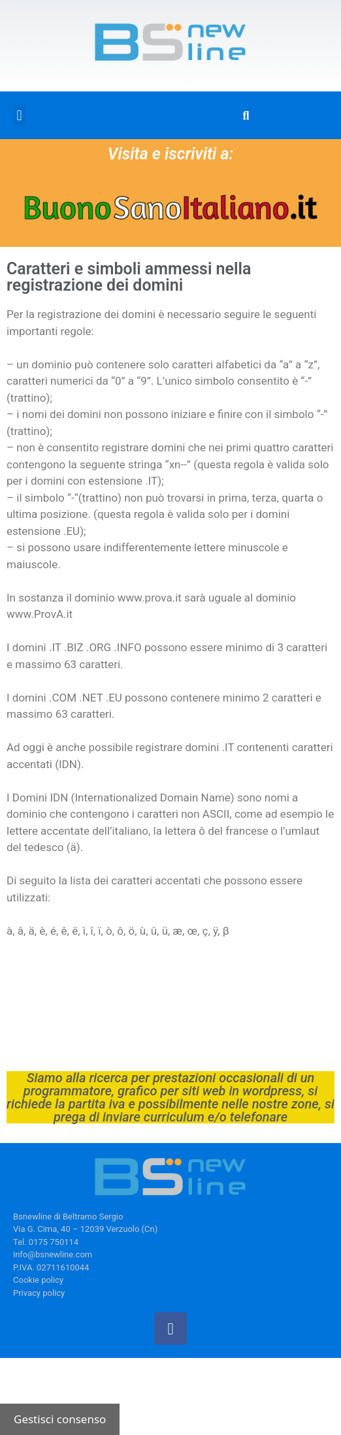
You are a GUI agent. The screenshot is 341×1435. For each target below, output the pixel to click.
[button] (19, 115)
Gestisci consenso (60, 1419)
